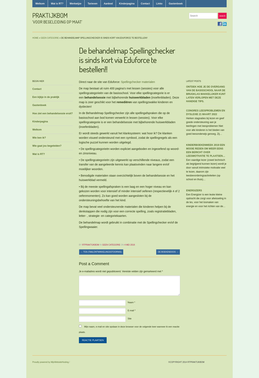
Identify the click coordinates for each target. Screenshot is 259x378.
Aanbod (108, 3)
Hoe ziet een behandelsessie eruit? (52, 113)
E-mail (132, 310)
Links (159, 3)
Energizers (194, 190)
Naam (131, 302)
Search (222, 16)
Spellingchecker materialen (138, 82)
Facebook (220, 24)
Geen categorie (50, 38)
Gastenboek (176, 3)
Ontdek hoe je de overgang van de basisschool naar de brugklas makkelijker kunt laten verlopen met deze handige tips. (206, 94)
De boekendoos (168, 252)
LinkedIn (225, 24)
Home (35, 38)
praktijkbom (50, 15)
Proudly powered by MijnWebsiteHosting (50, 362)
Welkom (40, 3)
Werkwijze (75, 3)
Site (130, 318)
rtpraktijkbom (90, 245)
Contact (145, 3)
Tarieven (92, 3)
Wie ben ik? (39, 137)
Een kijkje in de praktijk (45, 97)
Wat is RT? (57, 3)
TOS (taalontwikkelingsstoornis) (101, 252)
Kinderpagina (127, 3)
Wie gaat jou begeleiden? (47, 145)
